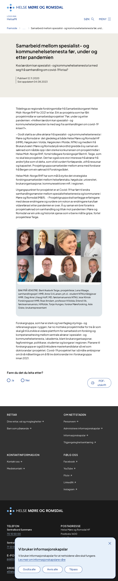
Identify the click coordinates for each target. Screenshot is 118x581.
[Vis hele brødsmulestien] (24, 28)
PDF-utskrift (102, 383)
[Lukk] (109, 543)
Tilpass (73, 569)
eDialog (11, 571)
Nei (28, 380)
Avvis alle (52, 569)
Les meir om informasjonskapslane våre (41, 559)
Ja (13, 380)
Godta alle (29, 569)
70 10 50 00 (14, 533)
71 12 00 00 (13, 546)
